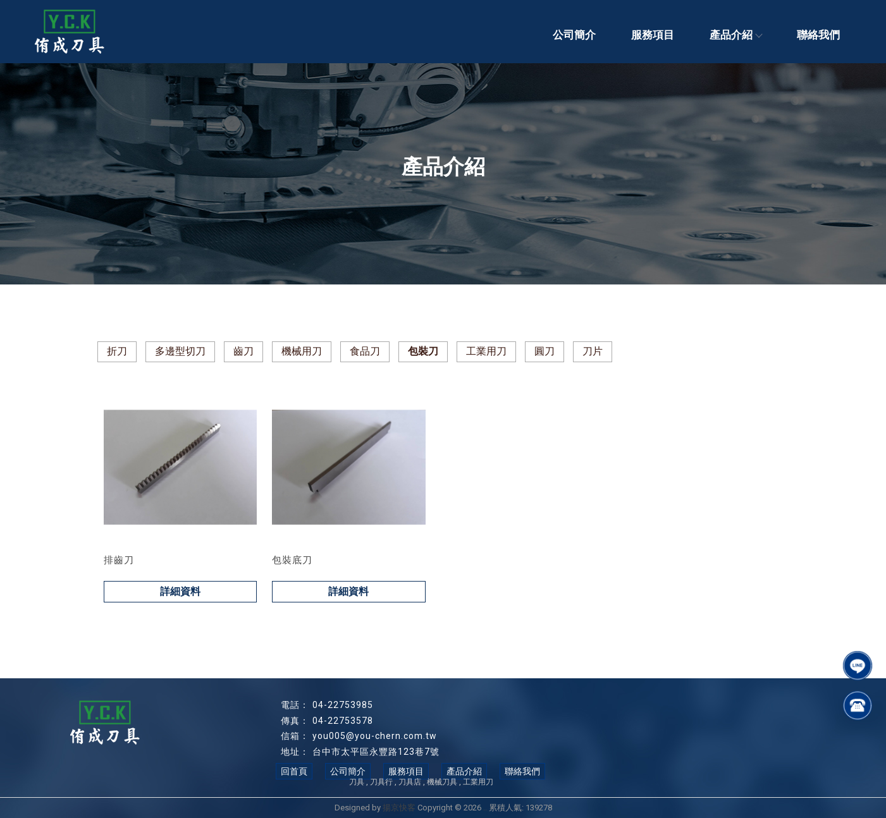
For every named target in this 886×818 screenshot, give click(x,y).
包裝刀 (423, 351)
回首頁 (294, 771)
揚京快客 (399, 807)
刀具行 (381, 782)
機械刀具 (442, 782)
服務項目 (652, 34)
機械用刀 (301, 351)
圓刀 (544, 351)
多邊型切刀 (180, 351)
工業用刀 (486, 351)
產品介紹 (735, 34)
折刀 (117, 351)
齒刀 (243, 351)
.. (485, 807)
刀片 (592, 351)
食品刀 (365, 351)
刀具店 (409, 782)
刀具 (356, 782)
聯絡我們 (818, 34)
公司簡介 (574, 34)
